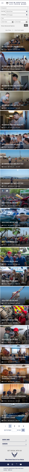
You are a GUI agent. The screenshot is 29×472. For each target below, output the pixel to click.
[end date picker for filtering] (21, 22)
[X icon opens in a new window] (16, 464)
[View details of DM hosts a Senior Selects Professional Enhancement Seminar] (14, 354)
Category (3, 14)
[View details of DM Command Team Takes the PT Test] (14, 42)
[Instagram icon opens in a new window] (12, 464)
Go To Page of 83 (12, 430)
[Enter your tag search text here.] (14, 18)
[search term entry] (14, 8)
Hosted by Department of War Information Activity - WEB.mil (13, 469)
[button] (2, 3)
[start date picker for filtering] (7, 22)
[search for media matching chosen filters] (26, 25)
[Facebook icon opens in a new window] (8, 464)
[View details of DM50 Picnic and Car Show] (14, 198)
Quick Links (6, 439)
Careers (5, 444)
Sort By (3, 11)
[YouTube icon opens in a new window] (21, 464)
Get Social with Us (14, 451)
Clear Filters (8, 30)
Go (23, 430)
